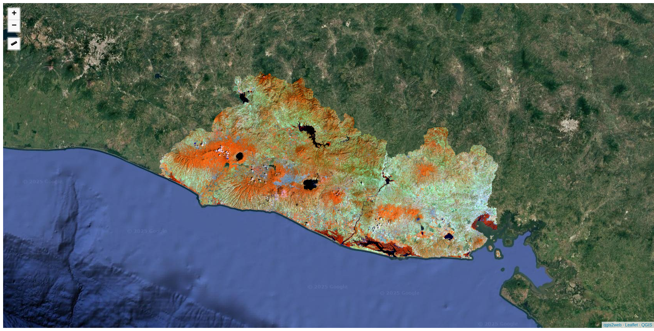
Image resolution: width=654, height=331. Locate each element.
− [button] (14, 26)
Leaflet (631, 324)
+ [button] (14, 14)
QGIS (646, 324)
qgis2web (612, 324)
